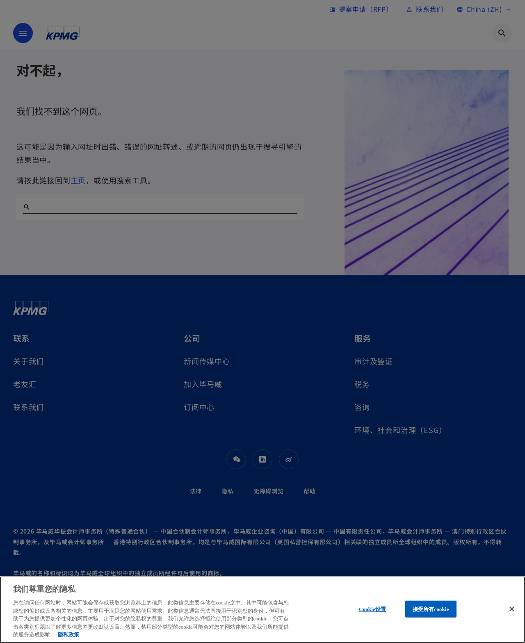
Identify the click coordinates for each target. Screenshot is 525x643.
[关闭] (512, 609)
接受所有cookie (431, 609)
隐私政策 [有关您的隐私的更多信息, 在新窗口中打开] (68, 635)
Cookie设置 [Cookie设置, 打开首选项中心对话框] (372, 609)
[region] (262, 609)
